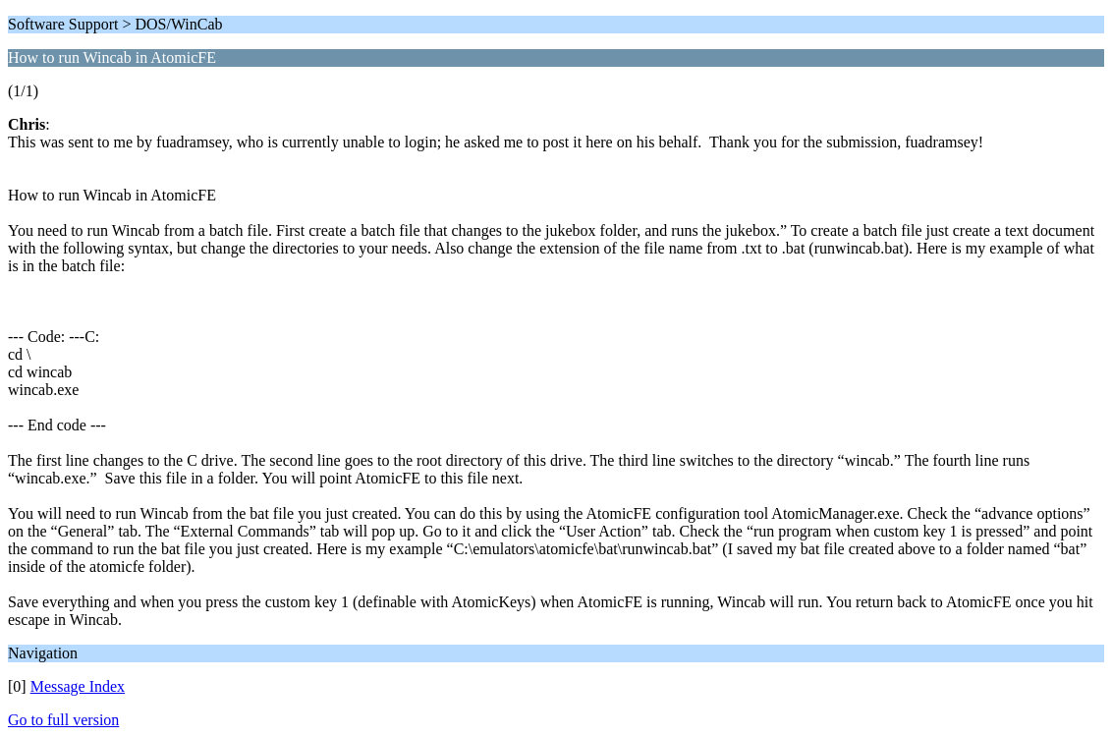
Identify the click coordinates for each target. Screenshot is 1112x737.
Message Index (77, 686)
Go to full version (63, 719)
